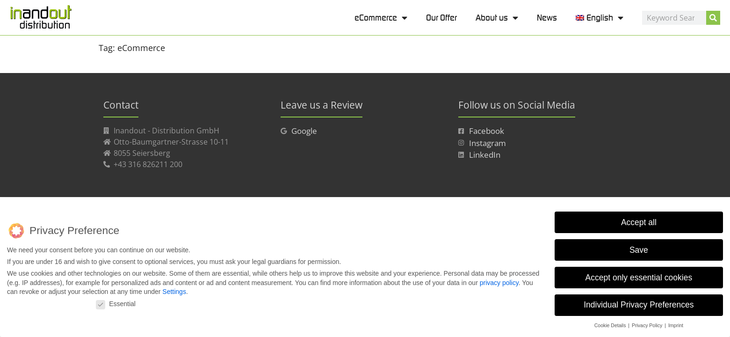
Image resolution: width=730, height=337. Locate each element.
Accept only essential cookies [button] (639, 277)
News (547, 17)
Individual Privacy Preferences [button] (639, 304)
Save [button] (638, 249)
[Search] (713, 18)
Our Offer (441, 17)
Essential (116, 304)
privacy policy (499, 282)
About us (497, 17)
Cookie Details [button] (611, 325)
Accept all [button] (639, 222)
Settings (174, 291)
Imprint (675, 325)
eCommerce (380, 17)
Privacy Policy (648, 325)
